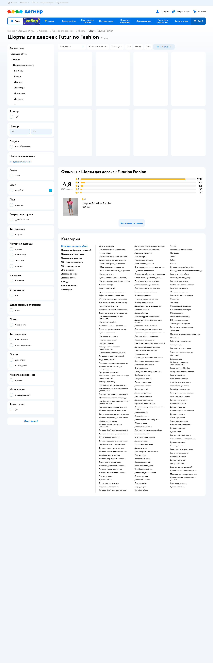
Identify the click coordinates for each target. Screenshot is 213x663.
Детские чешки (141, 468)
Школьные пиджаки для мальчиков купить (150, 435)
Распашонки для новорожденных (113, 390)
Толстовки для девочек (109, 510)
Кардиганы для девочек (109, 514)
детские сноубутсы (143, 454)
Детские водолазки (143, 420)
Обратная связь (63, 558)
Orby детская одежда (179, 347)
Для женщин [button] (67, 297)
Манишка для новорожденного (183, 501)
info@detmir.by (41, 605)
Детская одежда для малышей (111, 383)
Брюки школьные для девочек (112, 319)
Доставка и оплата (65, 541)
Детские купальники (179, 427)
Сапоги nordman (142, 461)
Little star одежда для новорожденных (179, 391)
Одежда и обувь (26, 30)
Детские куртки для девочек (147, 344)
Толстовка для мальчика (109, 465)
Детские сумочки (177, 487)
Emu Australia (176, 386)
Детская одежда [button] (69, 301)
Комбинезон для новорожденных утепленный (113, 417)
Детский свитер (142, 443)
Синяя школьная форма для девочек (114, 298)
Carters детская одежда (180, 351)
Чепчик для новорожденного (182, 466)
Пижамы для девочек (144, 287)
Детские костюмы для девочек (148, 333)
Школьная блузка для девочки (112, 291)
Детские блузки (141, 340)
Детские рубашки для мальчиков (113, 468)
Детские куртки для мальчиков (112, 438)
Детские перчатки (178, 484)
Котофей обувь (141, 517)
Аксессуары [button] (67, 316)
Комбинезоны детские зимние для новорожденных (114, 404)
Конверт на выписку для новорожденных (109, 375)
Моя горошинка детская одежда (112, 425)
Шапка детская (176, 473)
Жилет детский (141, 416)
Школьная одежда (106, 273)
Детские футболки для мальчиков (113, 457)
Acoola (173, 273)
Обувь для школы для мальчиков (113, 326)
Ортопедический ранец (180, 462)
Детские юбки (105, 507)
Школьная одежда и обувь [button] (74, 273)
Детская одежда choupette (181, 294)
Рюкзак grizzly (105, 280)
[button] (15, 21)
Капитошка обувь (177, 402)
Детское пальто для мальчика (111, 475)
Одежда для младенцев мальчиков (113, 421)
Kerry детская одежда (179, 308)
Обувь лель (175, 358)
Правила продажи (65, 548)
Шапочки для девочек (179, 480)
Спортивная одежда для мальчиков (114, 441)
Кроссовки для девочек (145, 367)
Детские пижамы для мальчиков (113, 479)
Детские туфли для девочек (146, 364)
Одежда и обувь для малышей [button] (76, 277)
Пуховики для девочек (144, 298)
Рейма (172, 287)
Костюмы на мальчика (108, 333)
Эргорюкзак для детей (108, 400)
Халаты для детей (177, 445)
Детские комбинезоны (145, 392)
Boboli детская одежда (179, 416)
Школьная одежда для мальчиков (113, 284)
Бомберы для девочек (144, 330)
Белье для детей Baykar (180, 395)
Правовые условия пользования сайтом (52, 591)
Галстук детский (177, 491)
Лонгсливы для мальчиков (110, 496)
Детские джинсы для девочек (147, 315)
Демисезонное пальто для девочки (150, 273)
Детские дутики (141, 503)
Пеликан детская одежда (180, 333)
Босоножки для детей (144, 493)
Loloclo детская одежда (180, 344)
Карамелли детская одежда (181, 379)
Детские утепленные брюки (147, 447)
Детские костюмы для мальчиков (113, 461)
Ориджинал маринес (179, 319)
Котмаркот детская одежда (181, 420)
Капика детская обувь (179, 301)
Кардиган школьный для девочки (113, 337)
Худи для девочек (142, 337)
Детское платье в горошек (146, 353)
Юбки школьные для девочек (111, 294)
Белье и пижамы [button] (69, 313)
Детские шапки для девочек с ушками (183, 506)
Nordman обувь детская (145, 465)
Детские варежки (177, 469)
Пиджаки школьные (107, 367)
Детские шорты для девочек (147, 312)
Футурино (174, 330)
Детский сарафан (106, 312)
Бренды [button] (65, 309)
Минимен (174, 365)
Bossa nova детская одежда (181, 354)
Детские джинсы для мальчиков (112, 500)
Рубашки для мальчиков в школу (113, 305)
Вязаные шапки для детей (181, 494)
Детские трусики (177, 455)
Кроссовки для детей (144, 472)
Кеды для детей (141, 514)
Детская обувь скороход (145, 500)
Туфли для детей (141, 381)
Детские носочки (177, 434)
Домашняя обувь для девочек (147, 374)
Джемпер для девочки (144, 291)
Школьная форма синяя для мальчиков (111, 345)
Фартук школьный (107, 315)
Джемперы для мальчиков (110, 489)
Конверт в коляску (107, 409)
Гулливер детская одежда (181, 277)
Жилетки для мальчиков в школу (113, 330)
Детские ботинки (142, 507)
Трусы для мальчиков (179, 448)
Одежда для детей (106, 371)
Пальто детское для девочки (147, 308)
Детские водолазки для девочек (148, 356)
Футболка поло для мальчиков (112, 472)
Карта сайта (62, 561)
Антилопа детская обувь (180, 337)
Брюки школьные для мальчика (112, 287)
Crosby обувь (176, 372)
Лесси (173, 291)
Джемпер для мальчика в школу (112, 356)
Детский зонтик (177, 514)
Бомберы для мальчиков (109, 482)
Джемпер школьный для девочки (113, 340)
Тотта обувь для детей (179, 413)
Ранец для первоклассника (181, 477)
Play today (174, 280)
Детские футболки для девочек (112, 517)
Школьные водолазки (108, 364)
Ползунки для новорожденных (148, 399)
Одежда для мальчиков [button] (72, 281)
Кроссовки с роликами (180, 424)
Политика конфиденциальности (71, 551)
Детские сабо (140, 510)
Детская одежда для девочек (147, 277)
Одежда (43, 30)
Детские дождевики (143, 424)
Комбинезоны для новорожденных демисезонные (114, 429)
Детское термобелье (144, 427)
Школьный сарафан (107, 349)
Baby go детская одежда (180, 368)
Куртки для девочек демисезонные (150, 294)
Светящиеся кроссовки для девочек (150, 371)
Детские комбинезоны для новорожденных (110, 395)
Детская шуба (140, 284)
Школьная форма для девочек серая (114, 308)
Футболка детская (142, 402)
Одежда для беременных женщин (149, 385)
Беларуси (25, 594)
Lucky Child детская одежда (182, 399)
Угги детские (140, 482)
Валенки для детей (143, 486)
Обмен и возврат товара (67, 544)
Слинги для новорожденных (147, 388)
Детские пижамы (177, 441)
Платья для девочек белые (146, 319)
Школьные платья (106, 301)
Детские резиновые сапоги (146, 479)
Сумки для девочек (178, 510)
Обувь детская (141, 450)
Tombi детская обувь (143, 496)
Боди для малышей (107, 387)
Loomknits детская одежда (181, 323)
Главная (11, 30)
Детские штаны (141, 440)
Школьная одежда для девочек (112, 277)
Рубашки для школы (107, 360)
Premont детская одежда (180, 376)
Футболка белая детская (145, 431)
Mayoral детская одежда (180, 305)
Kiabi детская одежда (179, 406)
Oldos (172, 284)
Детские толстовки (143, 413)
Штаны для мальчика (108, 448)
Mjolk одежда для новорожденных (185, 361)
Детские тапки (141, 475)
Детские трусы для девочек (182, 438)
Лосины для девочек (143, 280)
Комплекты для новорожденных (113, 434)
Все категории (17, 48)
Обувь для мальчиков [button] (72, 289)
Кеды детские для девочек (146, 378)
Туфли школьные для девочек (111, 323)
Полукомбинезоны (143, 406)
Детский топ (175, 459)
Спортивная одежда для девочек (148, 305)
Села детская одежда (179, 315)
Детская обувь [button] (68, 305)
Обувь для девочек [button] (70, 293)
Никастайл (174, 326)
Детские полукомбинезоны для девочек (148, 348)
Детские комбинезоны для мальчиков (110, 453)
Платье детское (105, 503)
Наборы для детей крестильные (112, 412)
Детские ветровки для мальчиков (113, 445)
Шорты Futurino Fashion (97, 230)
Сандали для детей (142, 489)
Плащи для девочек (143, 409)
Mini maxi (174, 383)
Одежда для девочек (62, 30)
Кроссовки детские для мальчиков (150, 360)
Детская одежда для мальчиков (112, 493)
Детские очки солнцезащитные (183, 498)
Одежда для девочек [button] (71, 285)
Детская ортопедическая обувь (148, 457)
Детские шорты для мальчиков (112, 486)
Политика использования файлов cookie (74, 555)
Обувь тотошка (176, 340)
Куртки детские (141, 395)
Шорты (82, 30)
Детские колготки (178, 431)
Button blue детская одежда (182, 312)
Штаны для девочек (143, 323)
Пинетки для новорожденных (112, 380)
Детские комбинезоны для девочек (150, 301)
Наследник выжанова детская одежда (186, 298)
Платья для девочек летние (146, 326)
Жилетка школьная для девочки (112, 353)
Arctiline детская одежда (180, 409)
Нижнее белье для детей (180, 452)
